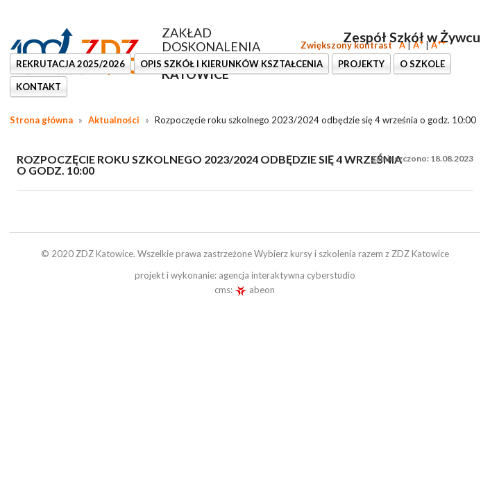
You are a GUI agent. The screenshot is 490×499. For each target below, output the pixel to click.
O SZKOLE (422, 63)
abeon (255, 289)
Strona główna (41, 119)
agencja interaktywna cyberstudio (287, 275)
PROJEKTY (361, 63)
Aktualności (114, 119)
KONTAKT (38, 86)
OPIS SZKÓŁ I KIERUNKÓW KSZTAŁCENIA (231, 63)
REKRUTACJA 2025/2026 (70, 63)
